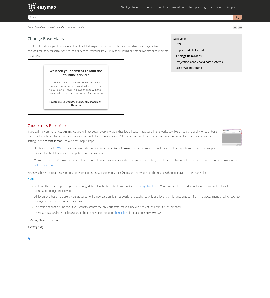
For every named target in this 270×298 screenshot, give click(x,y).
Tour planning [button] (197, 7)
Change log (120, 213)
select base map (44, 165)
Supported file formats (190, 50)
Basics (43, 26)
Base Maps (179, 39)
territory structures (147, 186)
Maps (51, 26)
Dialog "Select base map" (45, 220)
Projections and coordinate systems (199, 62)
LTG (178, 44)
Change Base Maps (189, 56)
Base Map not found (189, 68)
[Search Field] (135, 17)
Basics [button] (148, 7)
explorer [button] (216, 7)
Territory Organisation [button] (170, 7)
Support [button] (231, 7)
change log (36, 227)
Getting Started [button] (130, 7)
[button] (237, 17)
